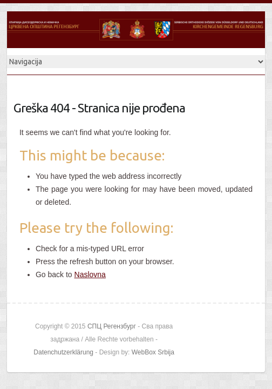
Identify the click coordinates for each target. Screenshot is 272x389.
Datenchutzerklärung (63, 352)
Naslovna (90, 274)
